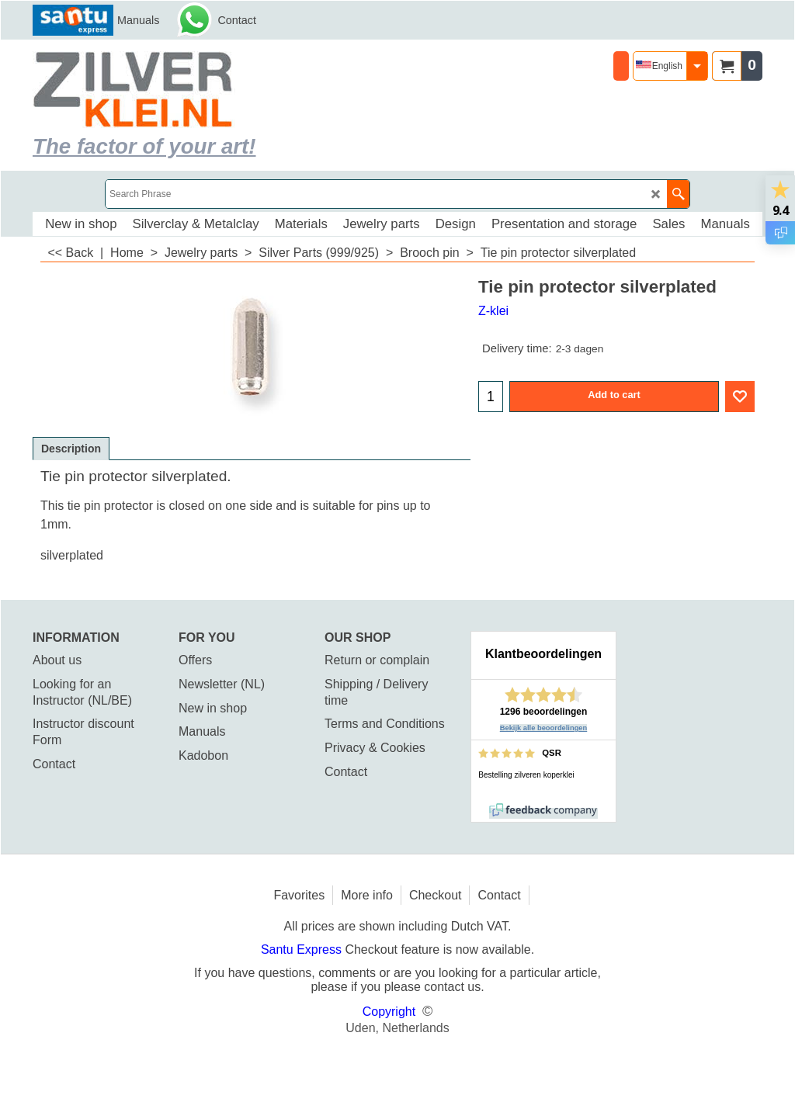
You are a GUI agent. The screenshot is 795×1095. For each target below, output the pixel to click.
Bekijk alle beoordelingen (544, 728)
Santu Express (303, 949)
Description (71, 448)
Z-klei (493, 310)
